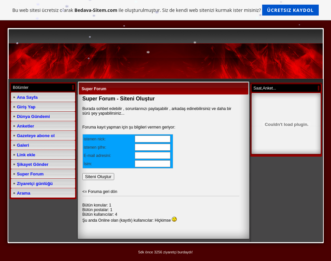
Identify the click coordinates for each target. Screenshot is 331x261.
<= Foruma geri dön (99, 191)
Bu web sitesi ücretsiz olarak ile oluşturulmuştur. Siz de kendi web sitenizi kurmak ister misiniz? (165, 10)
